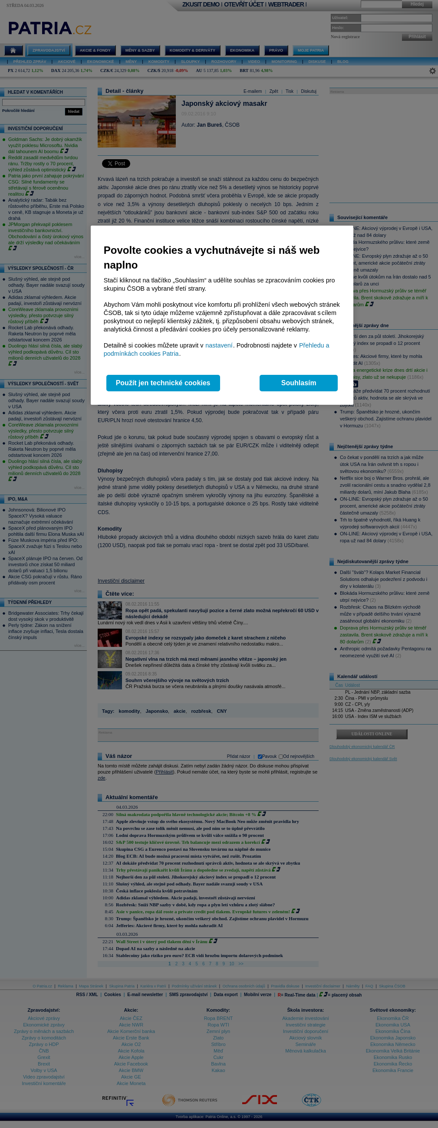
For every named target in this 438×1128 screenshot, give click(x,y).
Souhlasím (298, 383)
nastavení (218, 345)
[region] (222, 315)
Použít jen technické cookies (163, 383)
